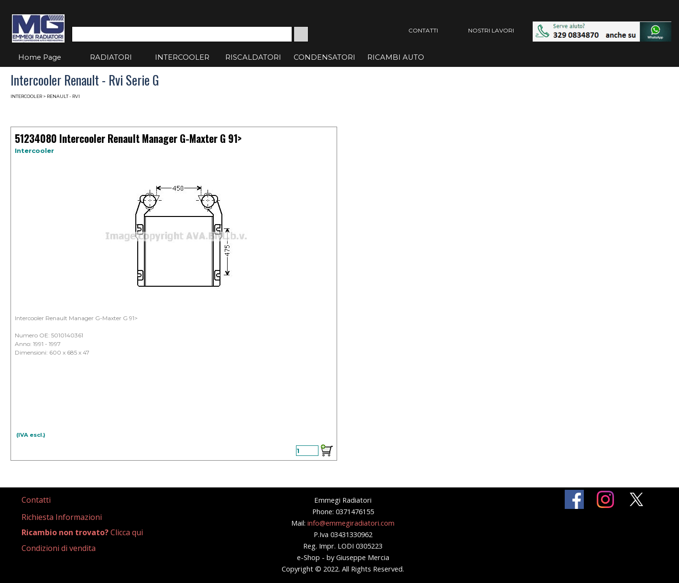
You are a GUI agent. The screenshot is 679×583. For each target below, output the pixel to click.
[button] (602, 26)
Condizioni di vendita (59, 548)
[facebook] (574, 499)
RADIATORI (111, 57)
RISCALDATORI (253, 57)
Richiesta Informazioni (62, 517)
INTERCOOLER (182, 57)
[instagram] (605, 499)
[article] (174, 294)
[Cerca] (182, 34)
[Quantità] (307, 450)
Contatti (36, 500)
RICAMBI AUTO (395, 57)
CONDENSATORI (324, 57)
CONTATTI (423, 30)
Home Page (39, 57)
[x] (636, 499)
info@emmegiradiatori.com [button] (350, 523)
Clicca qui (82, 532)
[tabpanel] (48, 500)
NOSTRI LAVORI (491, 30)
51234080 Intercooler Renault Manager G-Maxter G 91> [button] (128, 138)
